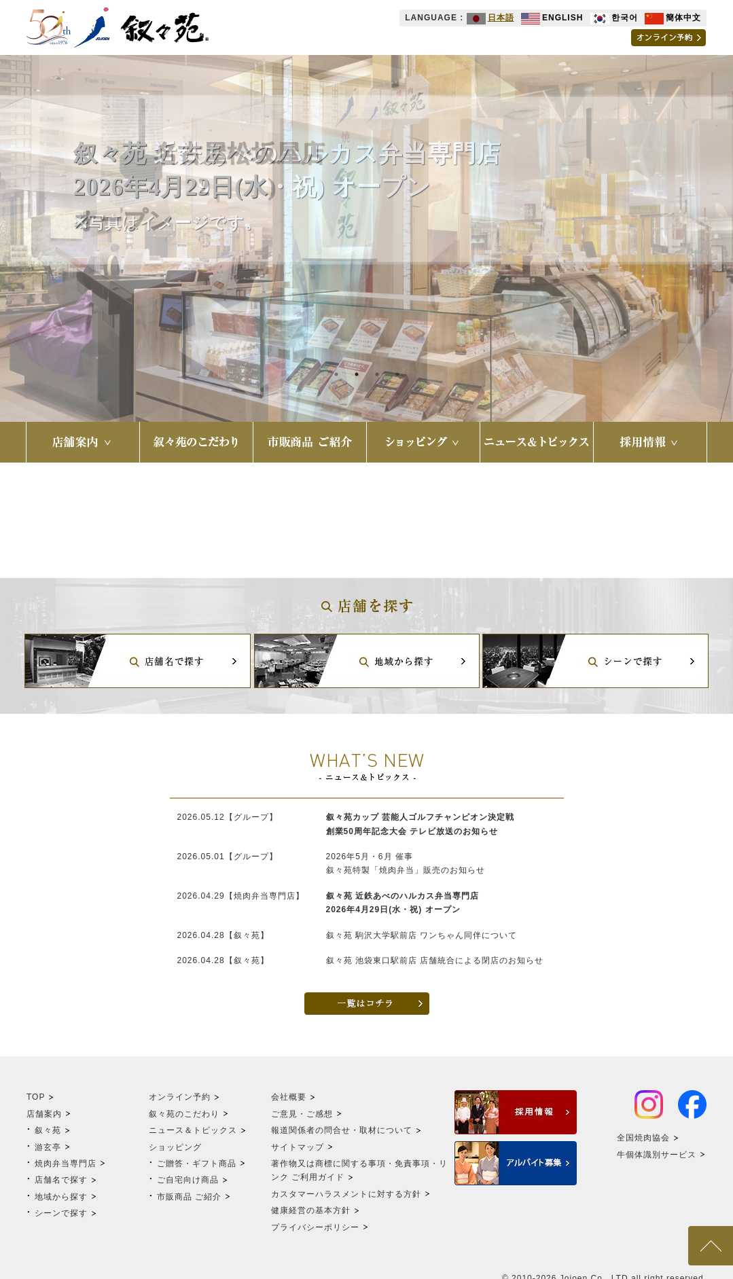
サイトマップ (297, 1147)
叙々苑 (48, 1130)
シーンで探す (61, 1213)
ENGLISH (552, 17)
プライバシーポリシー (315, 1227)
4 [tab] (397, 374)
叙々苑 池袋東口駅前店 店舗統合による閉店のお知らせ (435, 960)
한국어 (614, 17)
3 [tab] (377, 374)
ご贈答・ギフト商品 (196, 1163)
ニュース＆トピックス (193, 1130)
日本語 (490, 17)
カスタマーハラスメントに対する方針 (346, 1194)
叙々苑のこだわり (184, 1114)
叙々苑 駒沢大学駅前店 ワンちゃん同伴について (422, 935)
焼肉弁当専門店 (65, 1163)
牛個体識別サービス (656, 1154)
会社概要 (288, 1097)
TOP (35, 1097)
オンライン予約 (180, 1097)
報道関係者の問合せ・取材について (341, 1130)
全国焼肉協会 (643, 1137)
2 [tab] (356, 374)
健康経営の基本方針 (311, 1210)
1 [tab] (336, 374)
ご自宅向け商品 (188, 1180)
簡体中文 (673, 17)
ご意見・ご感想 (302, 1114)
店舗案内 (44, 1114)
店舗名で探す (61, 1180)
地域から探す (61, 1197)
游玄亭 (48, 1147)
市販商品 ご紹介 (189, 1197)
